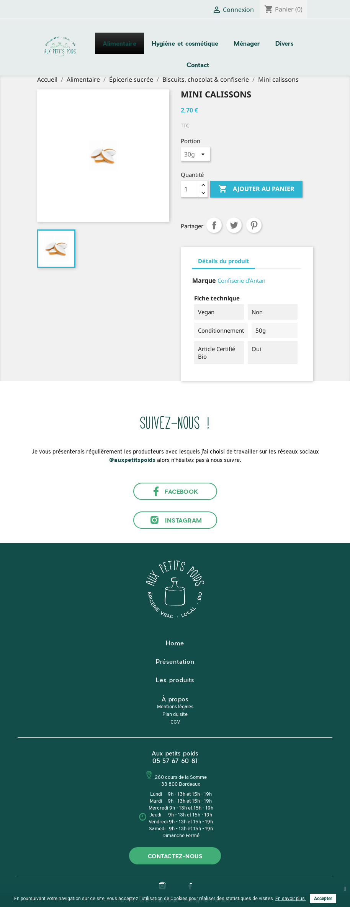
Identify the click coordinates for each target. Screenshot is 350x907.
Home (175, 642)
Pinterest (254, 225)
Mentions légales (175, 706)
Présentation (175, 661)
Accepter (323, 898)
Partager (214, 225)
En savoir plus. (290, 898)
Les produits (175, 679)
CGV (175, 722)
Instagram (175, 520)
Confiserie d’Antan (241, 280)
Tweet (234, 225)
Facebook (175, 491)
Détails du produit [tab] (223, 261)
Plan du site (175, 714)
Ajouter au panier (256, 189)
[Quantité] (190, 189)
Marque (204, 280)
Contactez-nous (175, 856)
